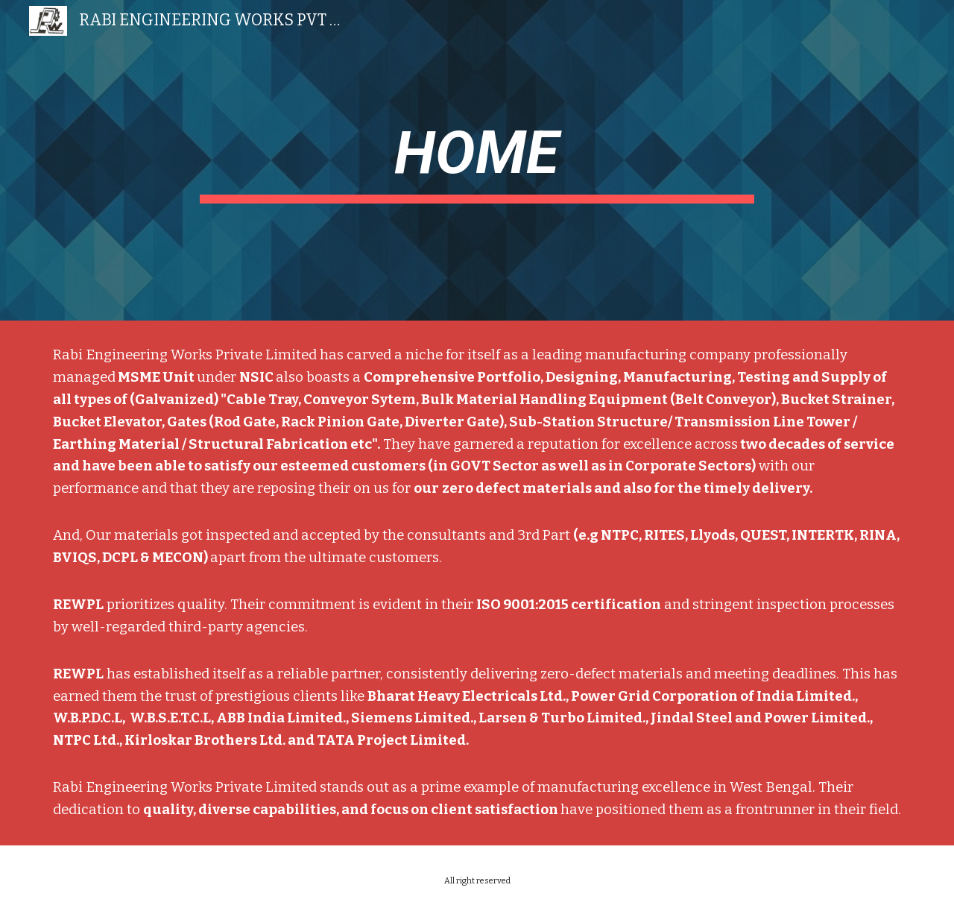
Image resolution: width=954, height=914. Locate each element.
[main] (477, 160)
